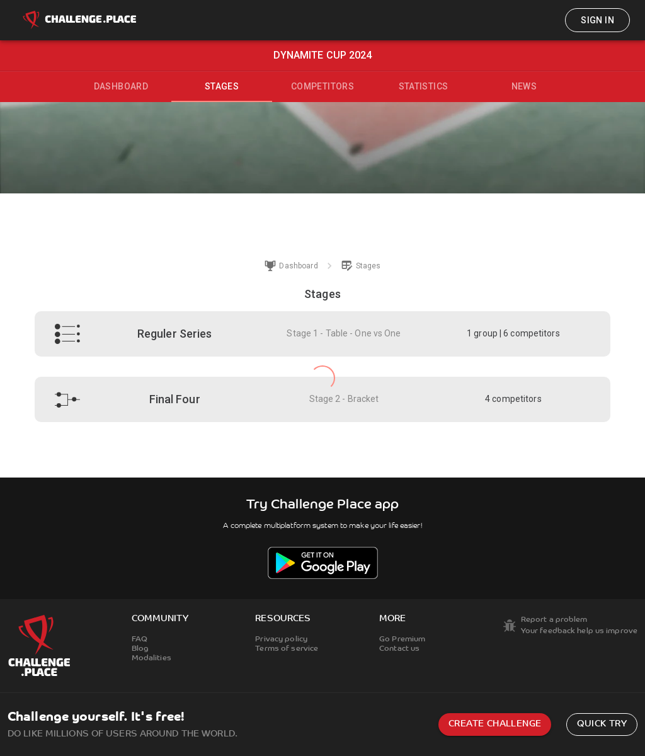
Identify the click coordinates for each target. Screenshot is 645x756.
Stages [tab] (222, 86)
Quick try (602, 724)
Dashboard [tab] (121, 86)
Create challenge (494, 724)
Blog (140, 649)
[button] (323, 334)
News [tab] (524, 86)
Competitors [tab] (322, 86)
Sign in (597, 20)
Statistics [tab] (423, 86)
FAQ (139, 639)
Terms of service (286, 649)
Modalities (151, 658)
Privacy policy (281, 639)
